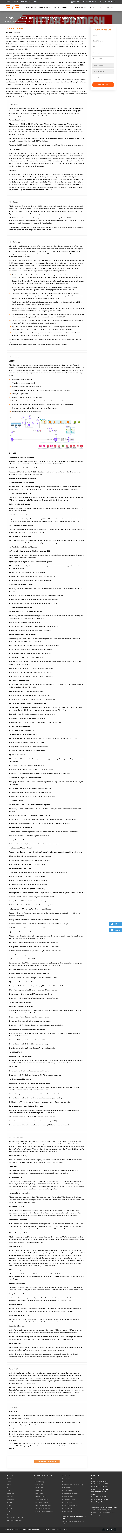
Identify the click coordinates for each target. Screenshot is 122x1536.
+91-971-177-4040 (31, 2)
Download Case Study (47, 1461)
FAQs (8, 1514)
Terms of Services (69, 1499)
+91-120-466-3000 (83, 2)
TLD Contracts (68, 1491)
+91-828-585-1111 (96, 2)
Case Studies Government (33, 21)
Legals (66, 1482)
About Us (108, 7)
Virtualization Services (41, 1499)
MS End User (68, 1508)
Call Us (114, 924)
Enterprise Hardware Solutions (44, 1511)
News (8, 1491)
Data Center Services (41, 1502)
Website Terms (68, 1496)
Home (7, 21)
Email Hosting (39, 1494)
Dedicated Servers (41, 1479)
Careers (9, 1511)
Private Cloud (39, 1488)
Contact (9, 1482)
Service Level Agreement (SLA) (73, 1485)
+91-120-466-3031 (17, 2)
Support (9, 1485)
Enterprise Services (77, 7)
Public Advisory (68, 1511)
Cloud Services (44, 7)
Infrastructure (10, 1494)
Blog (100, 7)
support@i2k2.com (100, 1492)
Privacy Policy (68, 1502)
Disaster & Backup (40, 1496)
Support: (73, 2)
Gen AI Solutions (60, 7)
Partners (9, 1505)
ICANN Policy (68, 1488)
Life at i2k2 (10, 1508)
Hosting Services (28, 7)
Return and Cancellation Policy (15, 1517)
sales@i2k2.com (100, 1502)
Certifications (10, 1499)
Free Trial (67, 1479)
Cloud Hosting (39, 1482)
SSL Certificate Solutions (42, 1508)
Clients (91, 7)
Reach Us (115, 930)
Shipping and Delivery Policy (15, 1520)
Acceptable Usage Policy (71, 1494)
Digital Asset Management (43, 1505)
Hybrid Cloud (39, 1491)
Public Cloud (39, 1485)
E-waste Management (70, 1505)
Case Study (10, 1496)
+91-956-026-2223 (102, 1484)
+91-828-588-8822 (110, 2)
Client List (16, 21)
